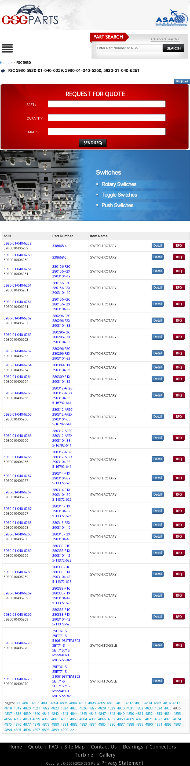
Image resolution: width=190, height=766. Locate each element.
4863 (74, 718)
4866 (102, 718)
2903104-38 (61, 397)
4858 (27, 718)
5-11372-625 (61, 483)
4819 (17, 708)
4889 (139, 724)
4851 (139, 713)
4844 (74, 713)
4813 (138, 702)
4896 (27, 729)
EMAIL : (32, 132)
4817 (176, 702)
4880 (55, 724)
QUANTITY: (35, 118)
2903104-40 (61, 527)
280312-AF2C (62, 388)
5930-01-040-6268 (17, 522)
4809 (101, 702)
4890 (149, 724)
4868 (121, 718)
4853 (158, 713)
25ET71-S (59, 635)
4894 (8, 729)
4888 (130, 724)
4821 (36, 708)
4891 (158, 724)
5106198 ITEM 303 (66, 640)
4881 (64, 724)
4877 (27, 724)
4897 (36, 729)
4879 (45, 724)
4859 (36, 718)
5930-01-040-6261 (17, 268)
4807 (82, 702)
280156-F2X (61, 271)
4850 (130, 713)
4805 (63, 702)
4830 (121, 708)
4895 (17, 729)
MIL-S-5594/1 (62, 659)
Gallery (107, 754)
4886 (111, 724)
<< (18, 702)
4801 (26, 702)
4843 (64, 713)
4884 (92, 724)
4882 (74, 724)
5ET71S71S (61, 650)
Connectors (162, 746)
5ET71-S (58, 645)
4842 (55, 713)
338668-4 (59, 245)
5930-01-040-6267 (17, 475)
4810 (110, 702)
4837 (8, 713)
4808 (92, 702)
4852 (149, 713)
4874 (177, 718)
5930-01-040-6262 (17, 318)
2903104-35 (61, 369)
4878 (36, 724)
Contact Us (104, 746)
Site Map (74, 746)
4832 (139, 708)
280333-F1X (61, 550)
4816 (167, 702)
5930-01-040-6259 (17, 243)
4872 (158, 718)
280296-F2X (61, 320)
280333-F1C (61, 545)
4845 (83, 713)
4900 (64, 729)
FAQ (53, 746)
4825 (74, 708)
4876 (17, 724)
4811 (120, 702)
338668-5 (59, 257)
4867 (111, 718)
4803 (45, 702)
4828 (102, 708)
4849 (121, 713)
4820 (27, 708)
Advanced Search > (165, 39)
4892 (167, 724)
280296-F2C (61, 315)
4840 (36, 713)
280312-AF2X (62, 393)
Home (5, 62)
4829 (111, 708)
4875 (8, 724)
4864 (83, 718)
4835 (167, 708)
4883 (83, 724)
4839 (27, 713)
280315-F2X (61, 522)
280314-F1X (61, 473)
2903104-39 (61, 478)
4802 (35, 702)
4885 (102, 724)
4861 (55, 718)
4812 (129, 702)
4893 (177, 724)
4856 (8, 718)
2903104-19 (61, 276)
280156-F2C (61, 266)
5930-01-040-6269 (17, 550)
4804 (54, 702)
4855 (177, 713)
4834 (158, 708)
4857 (17, 718)
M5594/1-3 (60, 655)
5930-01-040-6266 (17, 393)
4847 (102, 713)
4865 (92, 718)
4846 (92, 713)
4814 (148, 702)
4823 (55, 708)
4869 (130, 718)
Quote (35, 746)
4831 (130, 708)
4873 (167, 718)
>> (72, 729)
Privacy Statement (122, 763)
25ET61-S (59, 630)
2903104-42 (61, 555)
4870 (139, 718)
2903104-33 (61, 325)
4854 (167, 713)
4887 (121, 724)
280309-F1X (61, 365)
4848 (111, 713)
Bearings (133, 746)
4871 (149, 718)
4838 (17, 713)
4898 (45, 729)
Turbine (84, 754)
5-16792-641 (61, 402)
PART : (31, 104)
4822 (45, 708)
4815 (157, 702)
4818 (8, 708)
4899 (55, 729)
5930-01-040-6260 (17, 254)
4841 (45, 713)
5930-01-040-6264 (17, 365)
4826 (83, 708)
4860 (45, 718)
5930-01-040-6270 (17, 642)
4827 (92, 708)
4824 (64, 708)
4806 (73, 702)
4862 (64, 718)
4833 (149, 708)
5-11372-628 (61, 560)
